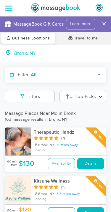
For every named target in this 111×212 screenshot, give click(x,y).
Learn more (80, 24)
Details (90, 163)
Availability (61, 163)
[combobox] (60, 53)
